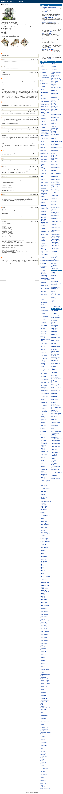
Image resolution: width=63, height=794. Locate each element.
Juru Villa (53, 374)
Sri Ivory (42, 564)
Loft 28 (52, 380)
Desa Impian (43, 188)
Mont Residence (43, 405)
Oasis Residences (55, 149)
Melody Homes (43, 385)
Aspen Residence (44, 100)
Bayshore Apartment (44, 107)
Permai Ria (42, 457)
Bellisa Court (43, 118)
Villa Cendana (54, 473)
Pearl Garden (43, 445)
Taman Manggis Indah (56, 444)
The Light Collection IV (45, 683)
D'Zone (41, 167)
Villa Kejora (42, 760)
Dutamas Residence (55, 346)
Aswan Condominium (44, 101)
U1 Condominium (44, 740)
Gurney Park (43, 269)
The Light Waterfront (44, 687)
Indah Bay (42, 317)
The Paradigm (54, 463)
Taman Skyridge (43, 637)
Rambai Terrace (54, 176)
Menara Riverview (44, 390)
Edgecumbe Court (44, 222)
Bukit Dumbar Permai (44, 135)
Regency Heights (43, 491)
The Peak (42, 697)
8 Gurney (42, 74)
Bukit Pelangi (43, 136)
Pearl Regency (43, 446)
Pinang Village (54, 161)
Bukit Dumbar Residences (56, 87)
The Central (42, 663)
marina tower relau (51, 44)
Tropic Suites (43, 730)
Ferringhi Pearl (54, 115)
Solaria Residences (44, 547)
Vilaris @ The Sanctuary (56, 259)
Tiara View (42, 716)
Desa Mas (42, 191)
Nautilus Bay (54, 146)
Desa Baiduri (43, 176)
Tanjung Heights (54, 454)
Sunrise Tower (43, 600)
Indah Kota (42, 319)
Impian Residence (55, 368)
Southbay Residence (55, 207)
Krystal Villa (42, 349)
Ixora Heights (43, 322)
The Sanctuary (54, 251)
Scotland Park (43, 503)
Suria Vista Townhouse (56, 229)
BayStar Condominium (45, 109)
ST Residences (43, 579)
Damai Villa (42, 168)
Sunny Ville (42, 596)
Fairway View (43, 226)
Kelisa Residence (55, 377)
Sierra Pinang (54, 198)
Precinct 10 (53, 291)
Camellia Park (54, 326)
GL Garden (42, 248)
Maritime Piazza (54, 284)
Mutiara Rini (42, 416)
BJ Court (42, 126)
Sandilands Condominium (45, 501)
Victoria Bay (42, 751)
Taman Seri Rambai (55, 240)
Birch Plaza (42, 123)
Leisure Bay (42, 357)
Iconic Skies (42, 304)
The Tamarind (43, 709)
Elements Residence (55, 352)
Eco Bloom (53, 348)
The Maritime (43, 692)
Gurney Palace (43, 265)
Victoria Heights (43, 753)
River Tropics (54, 416)
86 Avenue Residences (45, 75)
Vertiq (41, 748)
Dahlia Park (53, 342)
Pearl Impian (54, 396)
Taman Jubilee (43, 622)
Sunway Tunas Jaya (55, 227)
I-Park (41, 298)
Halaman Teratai (43, 286)
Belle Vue (42, 116)
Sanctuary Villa (54, 425)
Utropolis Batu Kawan (55, 469)
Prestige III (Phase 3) (55, 167)
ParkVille (53, 153)
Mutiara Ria (42, 414)
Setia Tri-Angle (43, 523)
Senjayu (53, 428)
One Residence (54, 150)
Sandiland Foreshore (44, 500)
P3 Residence (43, 436)
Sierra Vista (53, 200)
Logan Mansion (43, 358)
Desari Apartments (44, 208)
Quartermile (53, 293)
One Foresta (43, 431)
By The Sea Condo (44, 138)
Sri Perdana (42, 570)
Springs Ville (54, 435)
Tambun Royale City (55, 452)
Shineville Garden (44, 526)
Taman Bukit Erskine (44, 613)
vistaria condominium (52, 22)
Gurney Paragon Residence (43, 267)
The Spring (42, 706)
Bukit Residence (54, 325)
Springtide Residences (45, 552)
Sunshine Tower (43, 602)
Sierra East (42, 530)
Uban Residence (43, 742)
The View (42, 712)
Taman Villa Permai (55, 451)
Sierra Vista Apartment (45, 533)
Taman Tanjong (43, 643)
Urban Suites (43, 747)
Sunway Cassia (54, 219)
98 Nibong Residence (44, 77)
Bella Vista (42, 115)
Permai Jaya (43, 455)
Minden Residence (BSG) (56, 141)
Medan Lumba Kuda (44, 382)
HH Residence (43, 291)
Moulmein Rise (43, 407)
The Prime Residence (44, 700)
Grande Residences (55, 358)
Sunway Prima (54, 298)
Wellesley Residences (55, 478)
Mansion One (43, 364)
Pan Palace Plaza (55, 286)
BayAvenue (53, 275)
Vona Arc (53, 304)
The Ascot (42, 657)
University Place (43, 745)
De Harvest (53, 101)
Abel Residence (54, 310)
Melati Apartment (43, 384)
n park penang (51, 49)
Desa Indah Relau (44, 190)
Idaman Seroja (43, 314)
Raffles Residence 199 (56, 173)
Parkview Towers (43, 442)
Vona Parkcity (43, 776)
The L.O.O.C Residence (45, 674)
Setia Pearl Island (55, 190)
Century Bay (43, 150)
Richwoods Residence (56, 414)
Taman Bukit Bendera (44, 611)
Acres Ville (42, 78)
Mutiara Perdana (43, 413)
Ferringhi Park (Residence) (54, 112)
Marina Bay (42, 367)
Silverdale (42, 535)
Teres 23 (53, 458)
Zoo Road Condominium (45, 788)
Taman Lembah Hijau (44, 626)
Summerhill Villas (55, 213)
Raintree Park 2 (54, 411)
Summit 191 (42, 594)
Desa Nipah (42, 196)
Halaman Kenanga (44, 278)
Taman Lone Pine (44, 628)
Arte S (41, 95)
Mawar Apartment (44, 378)
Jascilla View (43, 327)
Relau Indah (42, 492)
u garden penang (51, 33)
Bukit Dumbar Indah (44, 133)
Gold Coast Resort (44, 249)
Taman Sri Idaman (44, 640)
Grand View (42, 257)
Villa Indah (42, 759)
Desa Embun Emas (44, 185)
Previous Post (3, 281)
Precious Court (43, 469)
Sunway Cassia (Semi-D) (56, 221)
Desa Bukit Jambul (44, 182)
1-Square (53, 272)
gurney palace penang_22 (53, 12)
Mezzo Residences (44, 396)
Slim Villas (53, 204)
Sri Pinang (42, 573)
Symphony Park (43, 608)
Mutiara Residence (55, 144)
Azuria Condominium (44, 104)
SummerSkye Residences (45, 591)
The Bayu (42, 658)
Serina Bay (42, 516)
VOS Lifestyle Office (55, 306)
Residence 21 (43, 496)
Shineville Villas (54, 195)
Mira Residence (43, 403)
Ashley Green (54, 69)
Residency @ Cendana (56, 413)
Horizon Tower (43, 296)
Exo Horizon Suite (55, 354)
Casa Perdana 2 (54, 334)
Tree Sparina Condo (44, 721)
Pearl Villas (53, 402)
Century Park (43, 152)
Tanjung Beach (43, 646)
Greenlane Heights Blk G (45, 260)
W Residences (54, 265)
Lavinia (41, 354)
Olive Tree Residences (45, 429)
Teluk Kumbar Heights (55, 248)
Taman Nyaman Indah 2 (56, 234)
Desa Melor (42, 194)
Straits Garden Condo (44, 582)
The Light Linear (43, 684)
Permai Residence (55, 404)
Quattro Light (43, 478)
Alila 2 (41, 80)
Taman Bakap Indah (55, 440)
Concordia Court (43, 159)
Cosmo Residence (55, 340)
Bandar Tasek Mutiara (55, 317)
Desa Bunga (43, 184)
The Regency (43, 704)
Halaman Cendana (44, 276)
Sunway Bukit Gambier (56, 218)
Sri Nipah (42, 567)
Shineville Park (43, 527)
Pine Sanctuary (54, 162)
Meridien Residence (44, 393)
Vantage (53, 303)
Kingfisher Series (43, 343)
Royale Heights (54, 417)
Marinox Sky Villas (44, 374)
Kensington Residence (56, 378)
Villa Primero (54, 476)
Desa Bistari (42, 179)
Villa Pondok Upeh (55, 260)
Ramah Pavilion (43, 485)
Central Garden (43, 145)
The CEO (53, 300)
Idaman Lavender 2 (44, 310)
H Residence (43, 273)
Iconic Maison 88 (54, 364)
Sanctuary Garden (55, 424)
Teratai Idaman (54, 457)
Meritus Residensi (55, 385)
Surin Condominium (44, 607)
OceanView (42, 428)
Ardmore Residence (55, 68)
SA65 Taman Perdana (55, 422)
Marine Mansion (43, 373)
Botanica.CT (54, 84)
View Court (42, 754)
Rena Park (53, 178)
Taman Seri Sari (43, 636)
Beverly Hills (54, 82)
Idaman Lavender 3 (44, 311)
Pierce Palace (43, 460)
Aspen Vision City (55, 311)
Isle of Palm (53, 123)
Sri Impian (42, 562)
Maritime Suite (43, 376)
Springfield (42, 550)
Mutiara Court (43, 408)
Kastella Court (43, 337)
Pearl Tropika (54, 401)
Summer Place (43, 590)
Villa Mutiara (43, 763)
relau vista (50, 38)
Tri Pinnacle (42, 726)
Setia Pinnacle (43, 518)
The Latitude (43, 677)
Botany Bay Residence (45, 129)
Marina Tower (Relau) (44, 371)
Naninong (42, 423)
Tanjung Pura (43, 652)
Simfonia (53, 203)
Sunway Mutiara (54, 224)
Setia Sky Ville (43, 519)
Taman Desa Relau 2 (44, 614)
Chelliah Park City (44, 153)
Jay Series (42, 328)
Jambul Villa (53, 126)
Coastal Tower (43, 158)
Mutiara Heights (43, 410)
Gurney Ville (42, 272)
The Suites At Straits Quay (45, 707)
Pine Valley (53, 290)
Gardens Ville (43, 246)
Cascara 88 (53, 91)
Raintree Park (54, 410)
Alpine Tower (43, 84)
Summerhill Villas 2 (55, 215)
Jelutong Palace (43, 331)
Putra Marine (43, 475)
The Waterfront (43, 713)
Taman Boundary (43, 610)
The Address (43, 655)
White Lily (53, 266)
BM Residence (54, 322)
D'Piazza (42, 165)
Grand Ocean (43, 255)
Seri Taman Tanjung (44, 513)
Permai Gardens (54, 158)
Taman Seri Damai (44, 634)
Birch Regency (43, 124)
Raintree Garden (54, 175)
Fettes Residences (44, 236)
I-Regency (42, 299)
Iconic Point (53, 366)
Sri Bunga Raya (43, 558)
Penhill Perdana (43, 454)
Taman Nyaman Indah (55, 233)
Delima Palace (43, 170)
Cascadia (42, 144)
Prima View (42, 471)
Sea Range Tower (44, 507)
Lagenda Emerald (55, 132)
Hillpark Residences (55, 363)
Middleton (42, 399)
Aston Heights (54, 313)
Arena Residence (44, 92)
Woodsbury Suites (55, 480)
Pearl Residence (54, 399)
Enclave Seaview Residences (54, 110)
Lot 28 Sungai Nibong (55, 281)
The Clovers (42, 665)
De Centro (53, 343)
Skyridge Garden (43, 542)
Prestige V (53, 170)
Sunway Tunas (54, 225)
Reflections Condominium (45, 488)
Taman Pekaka (43, 632)
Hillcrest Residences (44, 293)
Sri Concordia (43, 559)
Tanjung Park (43, 651)
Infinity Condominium (44, 320)
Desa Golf (42, 187)
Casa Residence (54, 335)
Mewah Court (43, 394)
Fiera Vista (42, 237)
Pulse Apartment (43, 472)
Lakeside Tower (43, 351)
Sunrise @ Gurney (44, 597)
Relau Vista (42, 494)
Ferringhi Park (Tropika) (56, 114)
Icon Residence (43, 302)
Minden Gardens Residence (54, 136)
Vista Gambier (43, 772)
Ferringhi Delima (43, 228)
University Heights (44, 743)
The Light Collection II (44, 680)
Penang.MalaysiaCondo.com (12, 1)
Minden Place (54, 138)
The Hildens (53, 460)
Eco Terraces (43, 216)
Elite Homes (53, 103)
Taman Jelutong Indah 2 (45, 620)
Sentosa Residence (55, 430)
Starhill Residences (44, 581)
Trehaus (42, 724)
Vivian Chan (44, 12)
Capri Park (53, 329)
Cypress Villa (54, 97)
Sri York (42, 578)
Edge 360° (42, 220)
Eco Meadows (54, 349)
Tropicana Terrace (55, 467)
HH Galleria (53, 279)
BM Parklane (54, 320)
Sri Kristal (42, 565)
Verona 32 (53, 257)
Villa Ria (42, 765)
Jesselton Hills (54, 371)
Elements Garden (55, 351)
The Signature (54, 464)
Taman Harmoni (43, 619)
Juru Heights (54, 372)
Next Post (37, 281)
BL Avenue (42, 127)
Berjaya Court (43, 119)
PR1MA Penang (43, 468)
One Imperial (43, 432)
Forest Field (42, 240)
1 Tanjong (42, 63)
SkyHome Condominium (45, 541)
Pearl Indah (53, 398)
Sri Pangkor (42, 568)
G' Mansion (42, 243)
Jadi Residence (54, 369)
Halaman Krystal (43, 282)
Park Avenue (43, 440)
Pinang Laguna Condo (56, 407)
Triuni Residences (44, 729)
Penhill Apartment (44, 452)
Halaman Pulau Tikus (44, 283)
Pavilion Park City (55, 391)
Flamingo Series (43, 239)
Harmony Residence (44, 288)
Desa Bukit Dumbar (44, 181)
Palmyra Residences (55, 152)
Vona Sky (42, 777)
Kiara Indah (42, 341)
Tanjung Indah (43, 649)
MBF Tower (42, 381)
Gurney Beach (43, 263)
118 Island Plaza (43, 71)
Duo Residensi (43, 211)
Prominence (53, 408)
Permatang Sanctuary (55, 405)
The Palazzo (43, 695)
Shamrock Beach (54, 193)
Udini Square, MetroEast (56, 301)
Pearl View (42, 448)
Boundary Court (43, 132)
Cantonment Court (44, 139)
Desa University (43, 206)
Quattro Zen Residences (56, 171)
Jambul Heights (43, 325)
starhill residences (52, 7)
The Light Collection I (44, 678)
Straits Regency (43, 587)
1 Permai (53, 63)
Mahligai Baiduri (43, 361)
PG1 (41, 458)
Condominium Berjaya (56, 338)
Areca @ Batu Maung (44, 90)
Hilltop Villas (53, 122)
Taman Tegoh (43, 645)
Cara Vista (42, 141)
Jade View (42, 324)
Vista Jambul (54, 263)
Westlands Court (43, 782)
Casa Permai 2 (54, 90)
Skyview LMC (43, 544)
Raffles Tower (43, 483)
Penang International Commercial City (55, 288)
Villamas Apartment (44, 769)
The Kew (42, 672)
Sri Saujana (42, 574)
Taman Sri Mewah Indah (56, 243)
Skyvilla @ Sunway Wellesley (55, 434)
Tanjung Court (43, 648)
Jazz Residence (43, 330)
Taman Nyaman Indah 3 (56, 236)
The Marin (42, 691)
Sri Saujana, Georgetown (45, 576)
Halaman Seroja (54, 360)
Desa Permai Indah (44, 199)
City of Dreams (43, 155)
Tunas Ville (42, 736)
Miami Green (43, 397)
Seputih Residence (55, 182)
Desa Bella (42, 177)
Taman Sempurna (55, 239)
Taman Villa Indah (55, 449)
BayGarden (53, 76)
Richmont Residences (55, 179)
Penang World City (44, 451)
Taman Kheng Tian (44, 623)
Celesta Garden (54, 93)
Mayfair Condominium (44, 379)
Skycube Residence (44, 539)
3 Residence (43, 72)
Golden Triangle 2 (44, 251)
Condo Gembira (43, 161)
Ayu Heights (42, 103)
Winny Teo (44, 22)
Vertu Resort (54, 470)
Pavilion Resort (43, 443)
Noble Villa (42, 426)
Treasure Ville (43, 720)
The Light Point (43, 686)
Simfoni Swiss (54, 201)
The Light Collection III (45, 681)
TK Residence (54, 254)
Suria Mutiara (43, 603)
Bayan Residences (55, 75)
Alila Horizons (43, 81)
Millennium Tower (44, 402)
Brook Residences (55, 85)
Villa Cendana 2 (54, 475)
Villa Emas (42, 757)
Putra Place (42, 477)
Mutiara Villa (43, 417)
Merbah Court (43, 391)
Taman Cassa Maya (55, 443)
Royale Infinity (54, 419)
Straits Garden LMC (44, 584)
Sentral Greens (54, 181)
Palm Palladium (43, 439)
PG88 (52, 159)
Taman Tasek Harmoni (56, 447)
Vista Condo (42, 771)
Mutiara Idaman (43, 411)
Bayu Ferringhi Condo (44, 112)
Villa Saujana (43, 766)
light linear (51, 17)
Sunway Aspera (54, 216)
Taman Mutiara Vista (44, 631)
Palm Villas (53, 388)
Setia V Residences (44, 524)
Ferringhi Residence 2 (45, 232)
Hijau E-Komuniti (54, 361)
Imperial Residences (44, 316)
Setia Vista (53, 192)
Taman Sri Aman (54, 242)
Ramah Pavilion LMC (44, 486)
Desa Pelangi (43, 197)
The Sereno (53, 252)
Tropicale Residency (55, 466)
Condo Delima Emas (55, 337)
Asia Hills (53, 71)
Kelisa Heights (54, 375)
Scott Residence (43, 506)
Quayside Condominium (45, 480)
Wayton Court (43, 780)
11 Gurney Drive (43, 69)
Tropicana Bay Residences (43, 734)
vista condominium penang (53, 27)
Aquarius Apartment (44, 87)
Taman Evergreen (44, 617)
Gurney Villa (42, 270)
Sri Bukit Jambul (43, 556)
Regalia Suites (43, 489)
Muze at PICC (43, 419)
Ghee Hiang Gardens (55, 117)
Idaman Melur (43, 313)
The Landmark (43, 675)
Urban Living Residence (56, 256)
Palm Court (42, 437)
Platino (41, 463)
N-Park (41, 420)
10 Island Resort (43, 68)
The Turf (42, 710)
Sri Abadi (42, 553)
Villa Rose (53, 262)
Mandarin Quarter (55, 384)
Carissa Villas (54, 332)
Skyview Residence (44, 545)
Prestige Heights (54, 164)
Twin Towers (43, 737)
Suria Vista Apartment (44, 605)
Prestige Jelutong (55, 168)
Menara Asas (43, 387)
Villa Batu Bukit (43, 756)
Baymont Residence (55, 78)
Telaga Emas (54, 455)
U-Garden (42, 739)
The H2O (42, 671)
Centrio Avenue (43, 148)
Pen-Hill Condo (43, 449)
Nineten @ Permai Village (56, 147)
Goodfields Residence (55, 357)
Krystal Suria (43, 347)
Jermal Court (43, 334)
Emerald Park (54, 107)
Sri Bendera (53, 209)
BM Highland (54, 319)
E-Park (41, 213)
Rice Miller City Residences (43, 498)
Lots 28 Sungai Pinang (56, 282)
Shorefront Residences (45, 529)
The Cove (42, 668)
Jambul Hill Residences (56, 125)
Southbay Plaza (43, 548)
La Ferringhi (53, 131)
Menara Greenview (44, 388)
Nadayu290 (42, 422)
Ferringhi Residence (44, 231)
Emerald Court (54, 104)
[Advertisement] (28, 15)
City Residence (43, 156)
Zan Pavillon (43, 786)
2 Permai (53, 64)
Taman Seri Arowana (55, 446)
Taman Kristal (43, 625)
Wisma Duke (43, 783)
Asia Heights (43, 98)
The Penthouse (43, 698)
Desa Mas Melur (43, 193)
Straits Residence (44, 588)
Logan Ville (42, 360)
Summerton (42, 593)
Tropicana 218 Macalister (45, 732)
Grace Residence (44, 254)
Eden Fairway (43, 217)
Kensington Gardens (55, 129)
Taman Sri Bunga (44, 639)
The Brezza (42, 660)
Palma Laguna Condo (55, 390)
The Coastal (42, 666)
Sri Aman (42, 555)
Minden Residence (55, 139)
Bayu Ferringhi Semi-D (56, 79)
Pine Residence (43, 462)
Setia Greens (54, 189)
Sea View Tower (54, 427)
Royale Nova (54, 420)
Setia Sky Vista (43, 521)
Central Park (43, 147)
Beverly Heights (54, 81)
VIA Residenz (43, 750)
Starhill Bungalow (55, 210)
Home (20, 281)
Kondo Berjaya (43, 344)
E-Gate (52, 278)
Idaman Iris (42, 307)
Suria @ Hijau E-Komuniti (56, 438)
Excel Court (42, 225)
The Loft (42, 689)
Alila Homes (53, 66)
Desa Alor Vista (43, 174)
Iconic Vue (42, 305)
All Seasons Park (43, 83)
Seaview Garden (43, 509)
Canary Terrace (54, 328)
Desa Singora (43, 203)
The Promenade (43, 701)
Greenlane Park (43, 261)
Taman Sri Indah (43, 642)
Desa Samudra (43, 200)
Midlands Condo (43, 400)
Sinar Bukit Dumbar (44, 538)
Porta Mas (42, 466)
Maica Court (42, 363)
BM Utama (53, 323)
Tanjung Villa (54, 246)
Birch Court (42, 121)
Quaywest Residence (44, 481)
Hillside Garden (43, 294)
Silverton (42, 536)
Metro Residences (55, 134)
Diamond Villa (43, 210)
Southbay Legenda (55, 206)
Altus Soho (42, 86)
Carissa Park (54, 331)
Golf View (42, 252)
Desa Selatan (43, 202)
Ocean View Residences (56, 387)
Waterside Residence (44, 779)
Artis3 (41, 97)
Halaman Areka (43, 275)
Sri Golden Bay (43, 561)
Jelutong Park (43, 333)
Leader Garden (43, 355)
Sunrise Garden (43, 599)
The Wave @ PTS (44, 715)
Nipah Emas (43, 425)
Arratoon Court (43, 93)
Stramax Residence (55, 212)
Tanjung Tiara (43, 654)
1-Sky (41, 64)
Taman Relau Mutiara (55, 237)
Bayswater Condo (44, 110)
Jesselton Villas (54, 128)
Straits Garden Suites (44, 585)
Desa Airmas (43, 173)
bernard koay (44, 7)
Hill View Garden (54, 120)
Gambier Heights (43, 245)
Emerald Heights (54, 106)
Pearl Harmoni (54, 395)
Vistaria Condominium (44, 774)
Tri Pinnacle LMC (43, 727)
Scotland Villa (43, 504)
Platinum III (42, 465)
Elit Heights (42, 223)
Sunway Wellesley (55, 437)
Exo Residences (54, 355)
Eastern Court (43, 214)
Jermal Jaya (42, 336)
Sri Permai (42, 571)
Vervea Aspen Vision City (56, 472)
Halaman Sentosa (44, 285)
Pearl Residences (55, 156)
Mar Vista (42, 366)
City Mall (53, 276)
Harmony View (43, 290)
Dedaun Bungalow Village (56, 345)
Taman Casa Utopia (55, 441)
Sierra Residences (44, 532)
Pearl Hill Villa (54, 155)
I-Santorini (42, 301)
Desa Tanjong (43, 205)
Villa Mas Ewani (43, 762)
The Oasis (42, 694)
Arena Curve (54, 273)
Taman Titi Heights (55, 245)
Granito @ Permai (44, 258)
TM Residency (43, 718)
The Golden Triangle (44, 669)
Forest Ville (42, 242)
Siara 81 (53, 196)
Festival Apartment (44, 234)
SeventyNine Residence (56, 431)
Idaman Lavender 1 (44, 308)
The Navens (53, 461)
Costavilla (42, 162)
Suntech (53, 297)
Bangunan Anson (43, 106)
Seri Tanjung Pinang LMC (45, 515)
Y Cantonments (54, 268)
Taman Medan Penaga (45, 629)
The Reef (42, 703)
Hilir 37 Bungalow (55, 119)
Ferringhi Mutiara (43, 229)
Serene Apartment (44, 510)
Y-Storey (42, 785)
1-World (42, 66)
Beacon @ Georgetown (45, 113)
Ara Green (42, 89)
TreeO (41, 723)
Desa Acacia (43, 171)
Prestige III (53, 165)
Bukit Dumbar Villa (55, 88)
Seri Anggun (43, 512)
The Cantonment (43, 661)
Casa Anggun (43, 142)
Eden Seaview (43, 219)
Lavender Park (43, 352)
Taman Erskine (43, 616)
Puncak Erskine (43, 474)
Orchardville (42, 434)
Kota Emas (42, 346)
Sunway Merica (54, 222)
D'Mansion (42, 164)
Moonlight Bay (54, 142)
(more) (45, 11)
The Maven (53, 249)
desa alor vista (51, 54)
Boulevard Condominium (45, 130)
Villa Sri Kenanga (44, 768)
